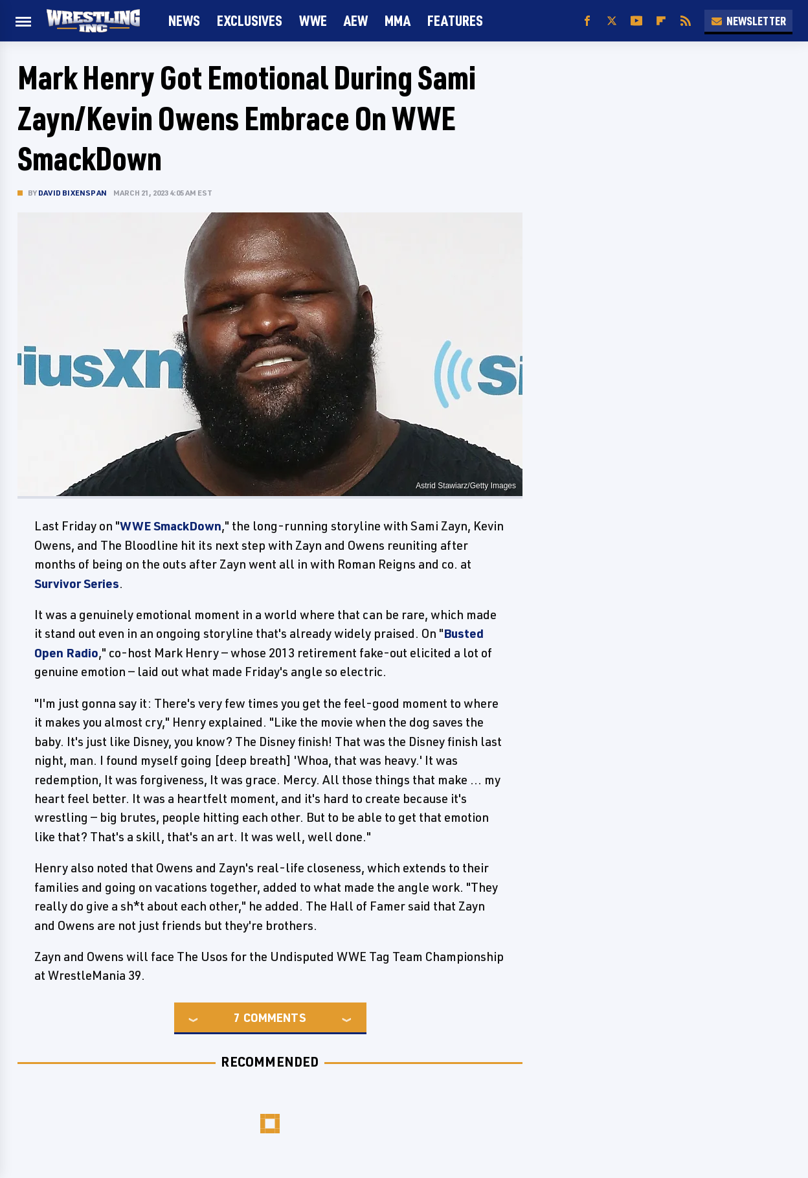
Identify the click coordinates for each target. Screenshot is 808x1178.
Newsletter (748, 21)
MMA (397, 20)
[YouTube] (636, 21)
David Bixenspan (72, 193)
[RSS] (685, 21)
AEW (356, 20)
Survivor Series (76, 583)
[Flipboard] (661, 21)
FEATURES (455, 20)
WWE (313, 20)
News (184, 20)
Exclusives (249, 20)
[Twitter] (612, 21)
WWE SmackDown (170, 526)
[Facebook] (587, 21)
